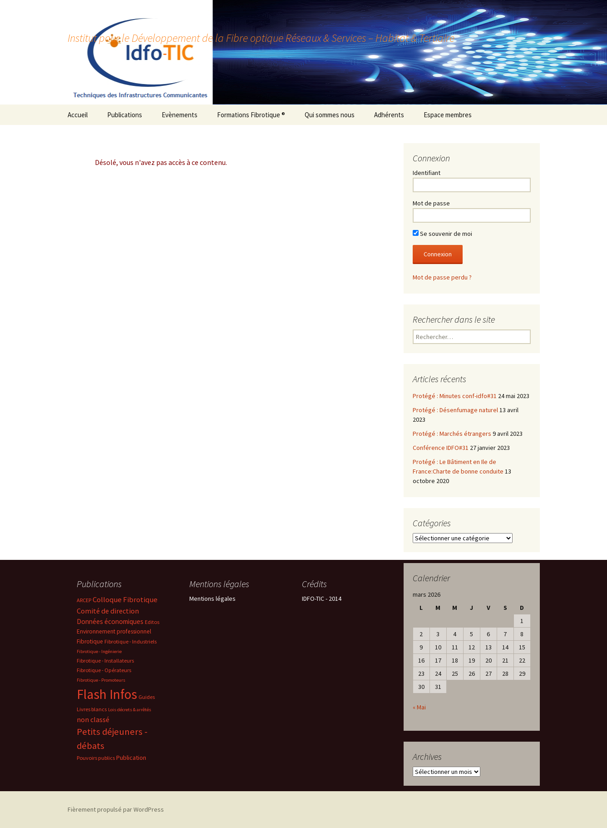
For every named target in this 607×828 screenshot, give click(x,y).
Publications (124, 114)
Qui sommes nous (330, 114)
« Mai (419, 707)
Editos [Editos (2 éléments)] (152, 622)
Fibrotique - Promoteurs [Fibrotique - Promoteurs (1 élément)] (101, 680)
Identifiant (426, 173)
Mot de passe (431, 203)
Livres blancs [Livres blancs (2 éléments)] (92, 709)
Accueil (78, 114)
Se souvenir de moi (442, 233)
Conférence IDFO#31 (441, 448)
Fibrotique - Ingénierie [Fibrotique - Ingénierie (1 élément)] (99, 651)
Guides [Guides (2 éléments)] (146, 696)
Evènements (179, 114)
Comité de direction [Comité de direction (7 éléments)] (108, 610)
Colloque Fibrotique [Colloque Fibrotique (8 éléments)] (125, 599)
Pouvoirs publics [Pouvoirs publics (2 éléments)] (96, 757)
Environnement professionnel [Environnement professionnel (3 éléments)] (114, 631)
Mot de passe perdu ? (442, 277)
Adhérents (389, 114)
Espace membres (448, 114)
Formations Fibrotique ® (251, 114)
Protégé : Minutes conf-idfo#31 (455, 396)
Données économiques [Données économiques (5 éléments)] (110, 621)
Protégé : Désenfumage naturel (455, 410)
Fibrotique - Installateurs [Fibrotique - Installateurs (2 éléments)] (105, 660)
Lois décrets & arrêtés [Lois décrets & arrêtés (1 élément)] (129, 710)
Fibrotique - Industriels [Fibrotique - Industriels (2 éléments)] (130, 641)
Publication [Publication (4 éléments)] (131, 757)
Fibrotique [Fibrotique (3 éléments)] (90, 641)
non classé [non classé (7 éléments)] (93, 719)
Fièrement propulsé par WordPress (116, 809)
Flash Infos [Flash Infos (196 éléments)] (107, 694)
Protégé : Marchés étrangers (452, 433)
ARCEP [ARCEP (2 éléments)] (84, 600)
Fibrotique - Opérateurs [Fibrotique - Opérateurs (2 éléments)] (104, 670)
